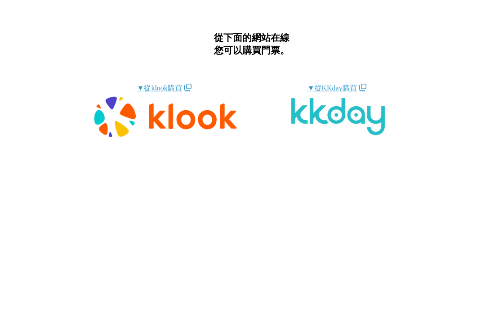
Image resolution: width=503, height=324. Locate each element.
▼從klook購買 (159, 88)
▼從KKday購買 (332, 88)
